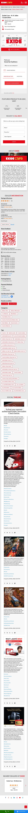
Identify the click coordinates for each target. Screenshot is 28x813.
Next (26, 785)
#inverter (6, 429)
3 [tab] (16, 44)
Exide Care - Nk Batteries (14, 781)
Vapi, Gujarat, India (5, 297)
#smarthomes (7, 516)
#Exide (5, 425)
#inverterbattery (8, 676)
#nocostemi (6, 680)
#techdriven (6, 521)
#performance (7, 748)
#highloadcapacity (8, 757)
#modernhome (7, 432)
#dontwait (6, 685)
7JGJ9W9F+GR (4, 295)
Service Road (13, 303)
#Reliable (6, 750)
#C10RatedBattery (8, 759)
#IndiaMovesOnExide (9, 573)
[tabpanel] (14, 40)
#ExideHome (7, 427)
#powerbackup (7, 518)
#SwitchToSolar (7, 495)
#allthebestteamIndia (9, 623)
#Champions (7, 569)
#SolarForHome (7, 488)
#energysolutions (8, 523)
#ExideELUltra (7, 744)
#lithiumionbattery (8, 514)
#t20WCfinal (7, 625)
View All (12, 224)
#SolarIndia (6, 497)
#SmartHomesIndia (8, 505)
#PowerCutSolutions (9, 499)
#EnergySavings (7, 492)
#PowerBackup (7, 434)
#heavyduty (6, 746)
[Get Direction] (12, 297)
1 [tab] (11, 44)
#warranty (6, 678)
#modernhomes (7, 754)
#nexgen (6, 438)
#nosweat (6, 687)
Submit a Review (5, 224)
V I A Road (4, 303)
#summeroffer (7, 682)
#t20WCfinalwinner (8, 576)
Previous (2, 785)
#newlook (6, 436)
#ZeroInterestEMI (8, 691)
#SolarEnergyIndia (8, 508)
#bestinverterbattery (9, 752)
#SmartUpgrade (7, 693)
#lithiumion (6, 512)
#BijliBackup (7, 501)
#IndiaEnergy (7, 503)
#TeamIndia (6, 567)
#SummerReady (7, 689)
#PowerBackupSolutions (9, 490)
